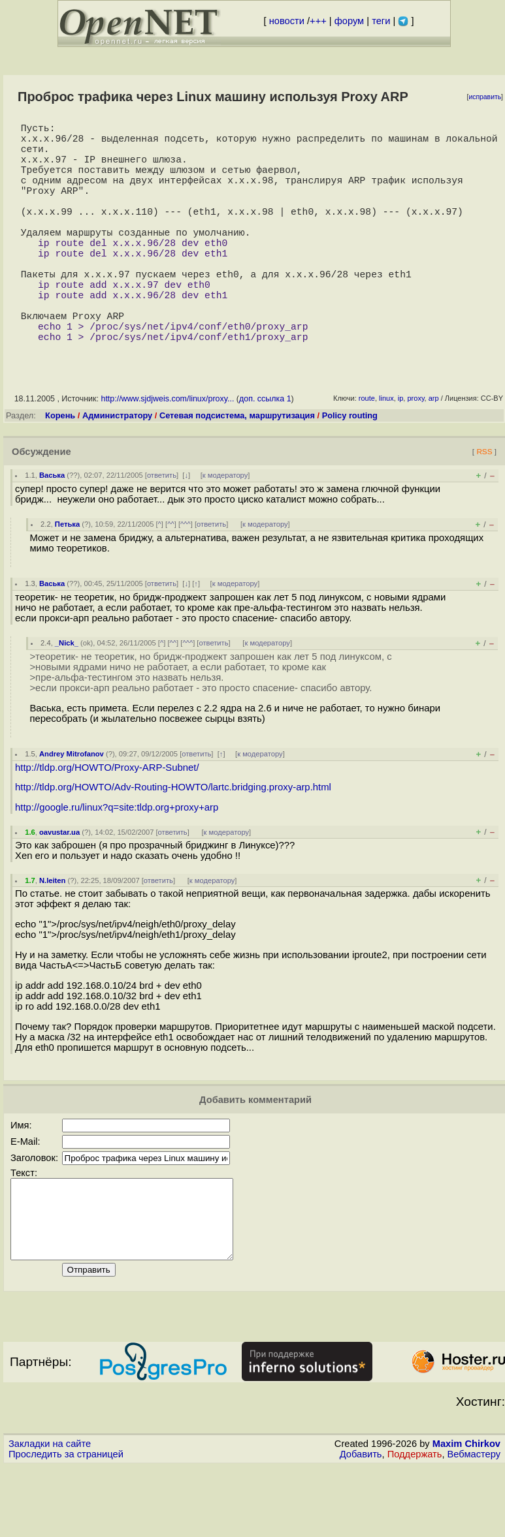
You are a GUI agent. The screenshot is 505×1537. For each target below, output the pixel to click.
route (367, 453)
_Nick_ (66, 698)
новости (286, 21)
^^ (170, 579)
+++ (318, 21)
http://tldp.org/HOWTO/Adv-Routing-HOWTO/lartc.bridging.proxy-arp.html (173, 842)
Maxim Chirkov (466, 1514)
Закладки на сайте (49, 1514)
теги (381, 21)
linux (386, 453)
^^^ (185, 579)
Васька (52, 530)
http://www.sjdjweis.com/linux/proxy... (167, 453)
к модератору (225, 530)
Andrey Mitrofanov (71, 809)
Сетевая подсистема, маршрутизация (237, 470)
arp (434, 453)
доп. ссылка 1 (265, 453)
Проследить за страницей (65, 1524)
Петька (67, 579)
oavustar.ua (59, 887)
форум (349, 21)
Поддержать (414, 1524)
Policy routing (350, 470)
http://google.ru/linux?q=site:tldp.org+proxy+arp (116, 862)
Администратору (117, 470)
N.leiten (52, 935)
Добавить (361, 1524)
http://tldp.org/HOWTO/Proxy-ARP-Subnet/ (107, 822)
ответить (161, 530)
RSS (484, 506)
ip (401, 453)
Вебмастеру (474, 1524)
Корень (60, 470)
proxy (415, 453)
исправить (484, 97)
